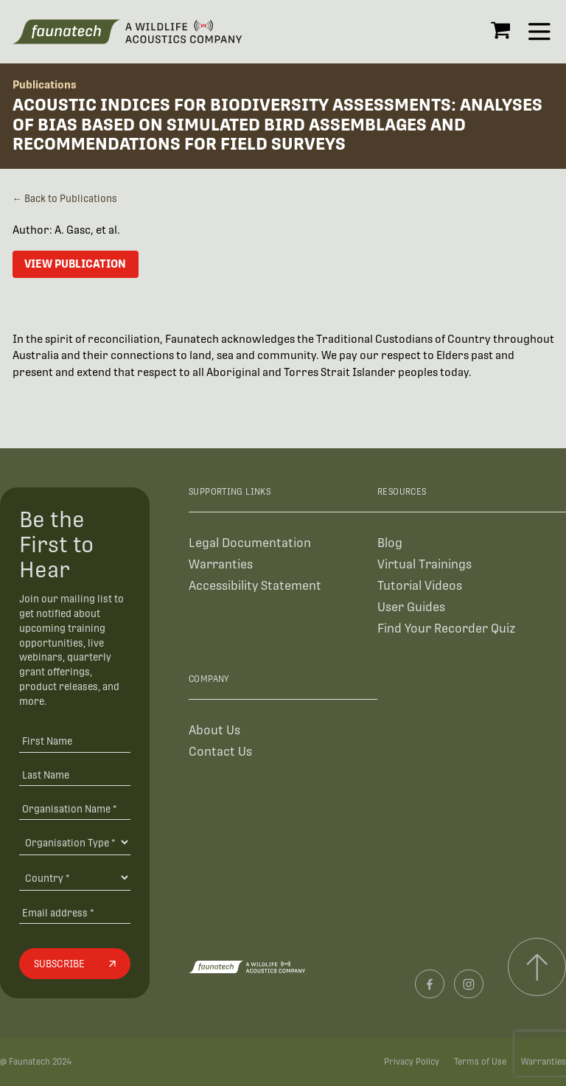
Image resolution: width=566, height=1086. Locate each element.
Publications (45, 84)
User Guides (411, 607)
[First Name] (74, 740)
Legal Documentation (250, 543)
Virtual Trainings (424, 564)
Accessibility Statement (255, 586)
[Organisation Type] (74, 841)
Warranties (221, 564)
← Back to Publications (65, 198)
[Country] (74, 877)
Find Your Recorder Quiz (446, 629)
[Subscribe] (74, 963)
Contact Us (220, 752)
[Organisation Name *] (74, 808)
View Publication (75, 263)
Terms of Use (480, 1062)
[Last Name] (74, 774)
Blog (389, 543)
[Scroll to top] (537, 967)
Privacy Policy (411, 1062)
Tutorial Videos (419, 586)
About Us (214, 730)
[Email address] (74, 912)
